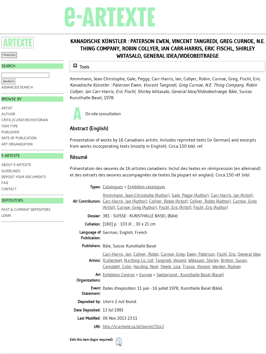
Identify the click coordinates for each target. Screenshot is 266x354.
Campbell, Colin (117, 266)
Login (6, 215)
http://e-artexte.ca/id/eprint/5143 (133, 326)
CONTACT (9, 189)
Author (8, 114)
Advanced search (17, 87)
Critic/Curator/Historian (24, 120)
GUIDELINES (10, 171)
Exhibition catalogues (146, 186)
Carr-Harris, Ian (117, 254)
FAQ (4, 183)
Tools (80, 67)
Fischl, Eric (226, 254)
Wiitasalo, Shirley (203, 260)
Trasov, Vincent (196, 266)
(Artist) (231, 195)
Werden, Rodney (226, 266)
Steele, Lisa (170, 266)
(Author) (136, 195)
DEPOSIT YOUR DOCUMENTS (23, 177)
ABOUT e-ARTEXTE (16, 165)
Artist (7, 108)
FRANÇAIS (9, 55)
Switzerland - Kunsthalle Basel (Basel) (190, 274)
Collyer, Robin (145, 254)
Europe (145, 274)
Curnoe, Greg (173, 254)
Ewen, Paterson (200, 254)
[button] (118, 342)
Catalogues (113, 186)
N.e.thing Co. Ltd (138, 260)
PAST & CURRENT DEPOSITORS (25, 209)
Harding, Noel (145, 266)
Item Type (9, 126)
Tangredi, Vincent (170, 260)
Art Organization (17, 144)
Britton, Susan (234, 260)
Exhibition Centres (119, 274)
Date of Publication (19, 138)
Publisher (10, 132)
